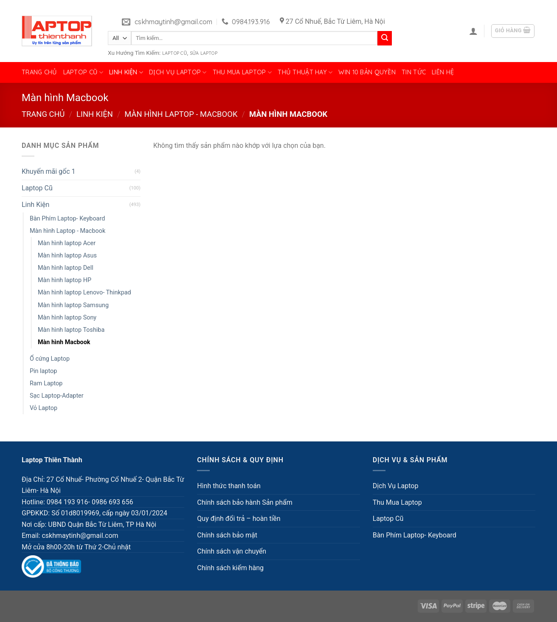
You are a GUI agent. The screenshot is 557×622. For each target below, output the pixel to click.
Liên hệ (443, 72)
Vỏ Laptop (43, 408)
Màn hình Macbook (64, 342)
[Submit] (384, 38)
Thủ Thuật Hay (305, 72)
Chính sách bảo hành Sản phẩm (244, 502)
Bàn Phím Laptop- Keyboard (67, 218)
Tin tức (414, 72)
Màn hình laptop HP (64, 280)
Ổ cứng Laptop (50, 358)
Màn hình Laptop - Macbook (180, 114)
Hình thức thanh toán (228, 486)
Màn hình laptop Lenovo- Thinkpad (84, 292)
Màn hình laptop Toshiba (71, 330)
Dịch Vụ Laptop (178, 72)
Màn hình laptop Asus (67, 255)
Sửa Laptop (203, 53)
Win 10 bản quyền (367, 72)
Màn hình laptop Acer (67, 243)
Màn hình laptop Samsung (73, 305)
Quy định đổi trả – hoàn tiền (238, 519)
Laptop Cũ (174, 53)
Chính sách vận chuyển (231, 551)
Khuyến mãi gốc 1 (48, 171)
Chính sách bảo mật (227, 535)
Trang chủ (39, 72)
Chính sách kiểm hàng (230, 568)
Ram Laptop (46, 383)
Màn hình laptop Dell (65, 267)
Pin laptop (43, 371)
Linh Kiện (126, 72)
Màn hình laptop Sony (67, 317)
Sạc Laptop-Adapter (57, 395)
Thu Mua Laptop (242, 72)
